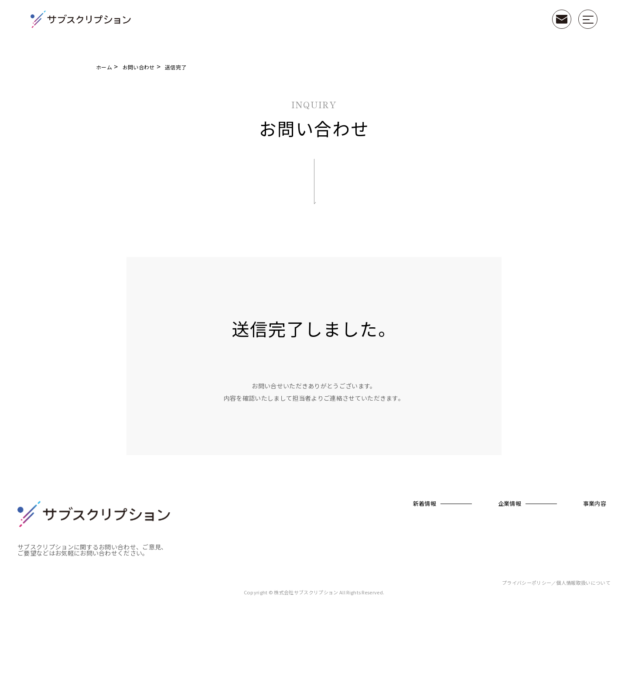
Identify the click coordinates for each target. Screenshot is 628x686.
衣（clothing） (529, 542)
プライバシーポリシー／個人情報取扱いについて (556, 640)
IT (566, 592)
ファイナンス (579, 542)
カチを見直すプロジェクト (529, 526)
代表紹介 (370, 537)
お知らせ (285, 550)
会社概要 (370, 525)
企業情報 (371, 504)
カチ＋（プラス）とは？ (472, 542)
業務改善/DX (578, 605)
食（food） (525, 554)
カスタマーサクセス (586, 580)
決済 (569, 554)
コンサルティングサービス (587, 526)
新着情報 (286, 504)
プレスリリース (292, 537)
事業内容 (456, 504)
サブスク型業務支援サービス (471, 526)
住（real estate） (532, 567)
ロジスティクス (581, 567)
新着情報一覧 (290, 525)
